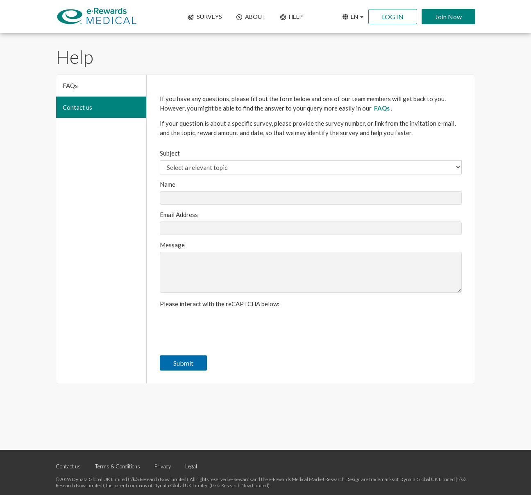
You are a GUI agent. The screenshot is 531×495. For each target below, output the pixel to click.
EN (353, 16)
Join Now (448, 16)
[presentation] (222, 327)
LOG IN (393, 16)
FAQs (70, 85)
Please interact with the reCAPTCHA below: (219, 303)
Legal (191, 466)
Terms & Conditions (117, 466)
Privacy (163, 466)
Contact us (77, 107)
